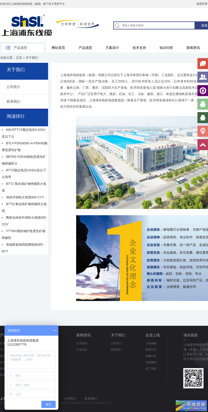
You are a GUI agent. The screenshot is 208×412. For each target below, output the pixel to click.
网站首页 (58, 48)
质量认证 (151, 356)
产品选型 (85, 48)
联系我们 (13, 101)
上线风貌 (151, 343)
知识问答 (166, 48)
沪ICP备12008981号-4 (97, 403)
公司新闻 (81, 343)
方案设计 (112, 48)
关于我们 (32, 57)
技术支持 (139, 48)
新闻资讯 (193, 48)
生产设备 (151, 368)
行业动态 (81, 349)
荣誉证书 (151, 349)
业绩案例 (151, 362)
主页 (19, 57)
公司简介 (13, 87)
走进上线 (153, 335)
